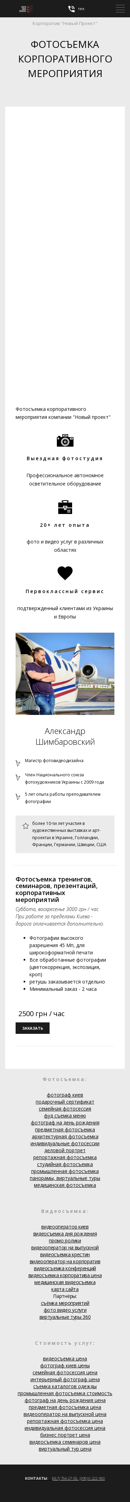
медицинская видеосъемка (64, 1282)
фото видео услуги (65, 1310)
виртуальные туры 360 (65, 1317)
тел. (76, 9)
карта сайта (65, 1289)
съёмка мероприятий (65, 1303)
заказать (32, 1028)
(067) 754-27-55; (65, 1478)
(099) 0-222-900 (92, 1478)
